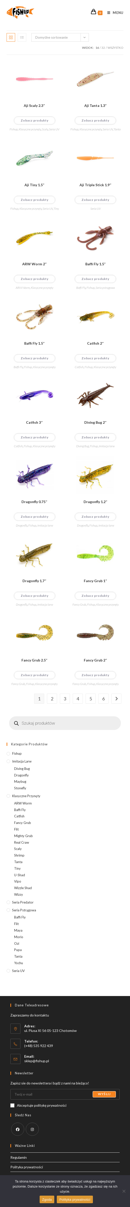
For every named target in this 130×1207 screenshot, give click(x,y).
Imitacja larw (107, 446)
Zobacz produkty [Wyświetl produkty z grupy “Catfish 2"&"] (95, 358)
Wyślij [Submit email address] (104, 1094)
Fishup (14, 129)
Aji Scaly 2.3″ (34, 105)
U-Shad (19, 875)
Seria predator (23, 902)
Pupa (18, 950)
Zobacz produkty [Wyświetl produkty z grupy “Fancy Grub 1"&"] (95, 596)
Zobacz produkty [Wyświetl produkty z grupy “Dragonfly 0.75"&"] (34, 516)
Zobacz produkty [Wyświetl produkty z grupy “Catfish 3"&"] (34, 437)
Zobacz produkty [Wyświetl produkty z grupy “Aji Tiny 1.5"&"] (34, 200)
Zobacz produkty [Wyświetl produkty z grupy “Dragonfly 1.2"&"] (95, 516)
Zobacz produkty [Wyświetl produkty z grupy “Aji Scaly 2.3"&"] (34, 120)
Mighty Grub (23, 836)
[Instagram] (32, 1129)
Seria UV (54, 129)
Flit (16, 829)
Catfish (79, 367)
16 (97, 48)
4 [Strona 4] (77, 698)
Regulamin (18, 1157)
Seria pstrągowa (105, 288)
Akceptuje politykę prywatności (38, 1105)
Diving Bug (82, 446)
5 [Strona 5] (90, 698)
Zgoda (47, 1199)
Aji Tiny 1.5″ (34, 185)
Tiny (56, 208)
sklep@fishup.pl (36, 1061)
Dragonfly (21, 525)
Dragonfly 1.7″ (34, 581)
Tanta (117, 129)
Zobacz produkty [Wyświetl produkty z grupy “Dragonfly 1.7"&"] (34, 596)
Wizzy (18, 894)
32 (103, 48)
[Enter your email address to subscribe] (65, 1094)
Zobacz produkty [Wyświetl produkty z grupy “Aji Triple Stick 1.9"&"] (95, 200)
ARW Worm (23, 288)
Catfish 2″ (95, 343)
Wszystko (115, 48)
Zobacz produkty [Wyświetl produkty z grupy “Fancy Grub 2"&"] (95, 675)
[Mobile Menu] (113, 13)
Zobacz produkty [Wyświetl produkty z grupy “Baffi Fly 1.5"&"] (95, 279)
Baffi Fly (81, 288)
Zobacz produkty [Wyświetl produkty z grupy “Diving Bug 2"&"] (95, 437)
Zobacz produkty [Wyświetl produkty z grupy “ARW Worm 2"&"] (34, 279)
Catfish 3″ (34, 422)
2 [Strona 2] (52, 698)
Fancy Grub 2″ (95, 660)
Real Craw (21, 842)
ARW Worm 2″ (34, 264)
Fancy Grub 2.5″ (34, 660)
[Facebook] (17, 1129)
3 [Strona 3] (65, 698)
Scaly (45, 129)
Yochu (18, 963)
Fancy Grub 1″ (95, 581)
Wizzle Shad (23, 888)
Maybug (20, 781)
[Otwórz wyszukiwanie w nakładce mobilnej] (65, 723)
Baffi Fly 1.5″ (95, 264)
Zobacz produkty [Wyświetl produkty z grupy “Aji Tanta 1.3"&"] (95, 120)
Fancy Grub (79, 604)
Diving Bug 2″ (95, 422)
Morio (18, 937)
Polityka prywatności (26, 1167)
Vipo (17, 881)
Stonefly (20, 788)
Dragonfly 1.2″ (96, 502)
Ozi (16, 943)
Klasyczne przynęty (30, 129)
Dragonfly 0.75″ (34, 502)
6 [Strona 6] (103, 698)
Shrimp (19, 855)
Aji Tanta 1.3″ (95, 105)
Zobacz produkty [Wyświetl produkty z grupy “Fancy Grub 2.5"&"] (34, 675)
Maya (18, 930)
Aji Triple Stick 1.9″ (96, 185)
